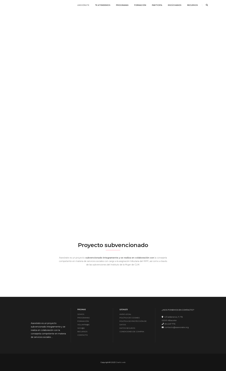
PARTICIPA (157, 5)
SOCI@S (81, 328)
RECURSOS (192, 5)
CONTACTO (82, 335)
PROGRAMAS (122, 5)
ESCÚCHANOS (174, 5)
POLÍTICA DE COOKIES (129, 318)
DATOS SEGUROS (127, 328)
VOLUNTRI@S (83, 325)
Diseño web (121, 362)
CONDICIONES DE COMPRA (131, 331)
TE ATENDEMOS (102, 5)
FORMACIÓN (140, 5)
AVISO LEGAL (125, 314)
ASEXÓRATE (83, 5)
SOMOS (80, 314)
